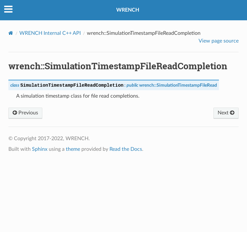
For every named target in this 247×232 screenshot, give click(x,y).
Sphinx (39, 149)
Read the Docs (125, 149)
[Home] (10, 33)
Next (226, 112)
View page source (219, 41)
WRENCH (127, 10)
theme (73, 149)
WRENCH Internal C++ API (50, 33)
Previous (25, 112)
